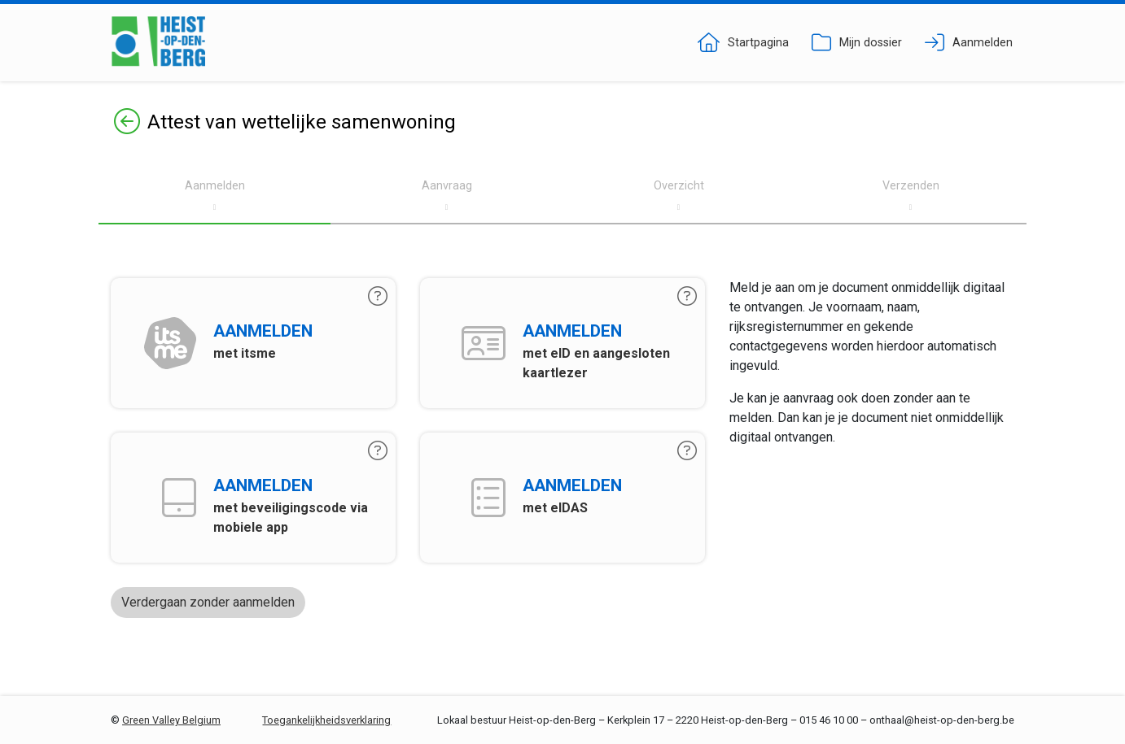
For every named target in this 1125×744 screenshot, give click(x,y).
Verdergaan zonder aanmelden (208, 602)
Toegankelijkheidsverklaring (326, 720)
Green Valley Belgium (171, 720)
